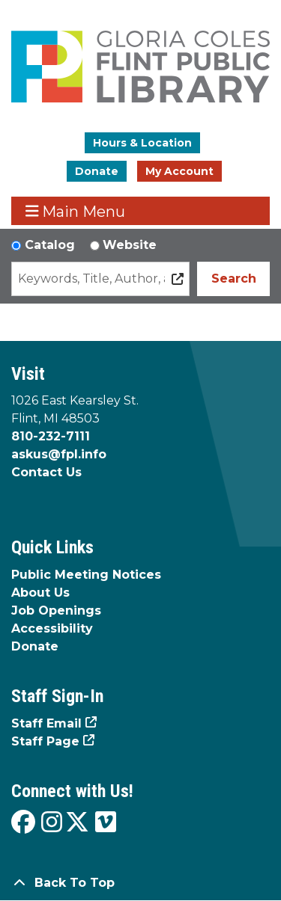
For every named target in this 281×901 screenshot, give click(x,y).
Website (130, 245)
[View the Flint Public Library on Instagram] (51, 823)
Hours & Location (142, 143)
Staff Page (45, 741)
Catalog (50, 245)
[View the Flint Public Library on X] (77, 823)
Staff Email (46, 723)
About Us (40, 592)
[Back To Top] (140, 883)
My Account (179, 171)
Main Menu (75, 211)
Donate (96, 171)
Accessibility (52, 628)
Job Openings (56, 610)
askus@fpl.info (58, 454)
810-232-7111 (50, 436)
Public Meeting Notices (86, 575)
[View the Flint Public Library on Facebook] (23, 823)
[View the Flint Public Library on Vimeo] (105, 823)
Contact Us (46, 472)
